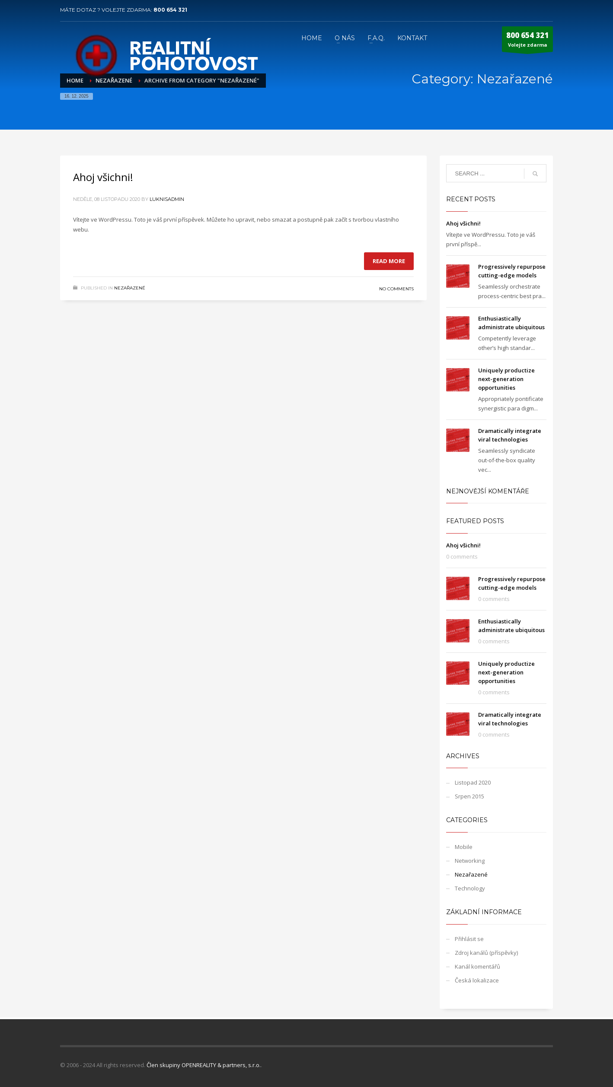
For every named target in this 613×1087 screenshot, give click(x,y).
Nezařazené (129, 288)
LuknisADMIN (167, 199)
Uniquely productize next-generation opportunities (506, 378)
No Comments (396, 289)
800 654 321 (170, 9)
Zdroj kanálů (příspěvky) (486, 953)
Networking (470, 861)
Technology (470, 888)
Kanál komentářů (477, 966)
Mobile (464, 847)
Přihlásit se (469, 939)
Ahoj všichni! (103, 177)
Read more (389, 261)
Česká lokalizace (477, 980)
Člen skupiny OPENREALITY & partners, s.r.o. (204, 1065)
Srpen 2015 (469, 796)
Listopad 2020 (473, 782)
